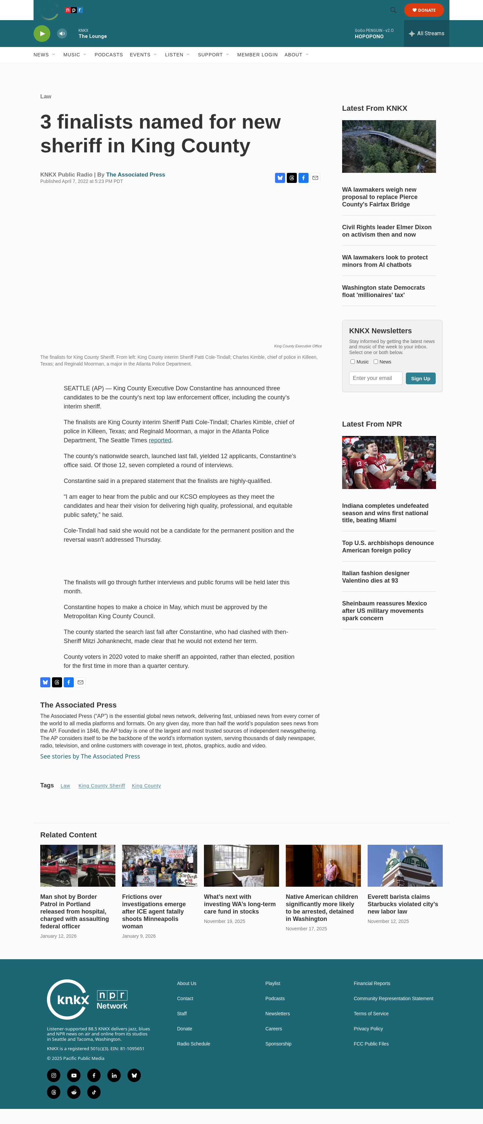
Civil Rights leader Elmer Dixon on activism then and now (387, 246)
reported (160, 455)
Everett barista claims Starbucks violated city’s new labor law (403, 919)
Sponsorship (278, 1059)
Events (140, 69)
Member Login (257, 69)
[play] (42, 49)
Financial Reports (372, 998)
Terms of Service (371, 1028)
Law (45, 111)
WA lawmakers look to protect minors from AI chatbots (385, 276)
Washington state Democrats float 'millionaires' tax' (383, 306)
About (294, 69)
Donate (431, 17)
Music (71, 69)
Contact (185, 1013)
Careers (273, 1043)
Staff (182, 1028)
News (41, 69)
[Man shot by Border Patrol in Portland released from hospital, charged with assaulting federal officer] (77, 881)
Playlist (272, 998)
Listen (174, 69)
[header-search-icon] (396, 18)
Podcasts (109, 69)
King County (146, 800)
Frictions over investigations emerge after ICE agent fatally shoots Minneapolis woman (154, 927)
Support (210, 69)
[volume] (62, 48)
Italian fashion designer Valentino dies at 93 (376, 592)
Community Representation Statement (393, 1013)
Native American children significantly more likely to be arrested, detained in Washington (322, 923)
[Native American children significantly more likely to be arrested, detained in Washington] (323, 881)
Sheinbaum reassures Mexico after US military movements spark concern (384, 626)
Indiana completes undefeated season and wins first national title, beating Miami (385, 528)
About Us (187, 998)
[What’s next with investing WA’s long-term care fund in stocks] (241, 881)
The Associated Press (135, 190)
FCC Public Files (371, 1059)
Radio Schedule (193, 1059)
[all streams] (426, 48)
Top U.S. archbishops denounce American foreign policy (388, 562)
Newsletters (277, 1028)
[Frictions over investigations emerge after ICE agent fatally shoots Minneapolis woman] (159, 881)
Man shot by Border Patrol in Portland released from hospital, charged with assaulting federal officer (74, 927)
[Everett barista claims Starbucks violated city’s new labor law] (405, 881)
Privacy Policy (368, 1043)
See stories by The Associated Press (90, 771)
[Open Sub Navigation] (54, 69)
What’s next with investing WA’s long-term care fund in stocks (240, 919)
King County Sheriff (101, 800)
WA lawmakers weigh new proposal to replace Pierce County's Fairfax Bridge (380, 212)
